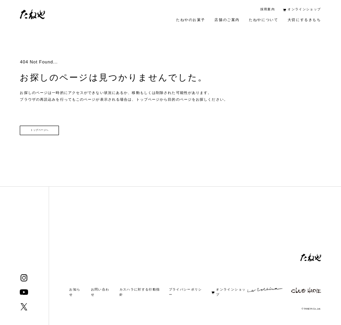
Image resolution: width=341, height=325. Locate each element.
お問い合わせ (100, 292)
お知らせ (74, 292)
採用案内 (267, 9)
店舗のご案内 (227, 20)
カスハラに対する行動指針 (139, 292)
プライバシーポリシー (185, 292)
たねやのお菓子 (190, 20)
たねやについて (263, 20)
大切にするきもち (304, 20)
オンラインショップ (304, 9)
